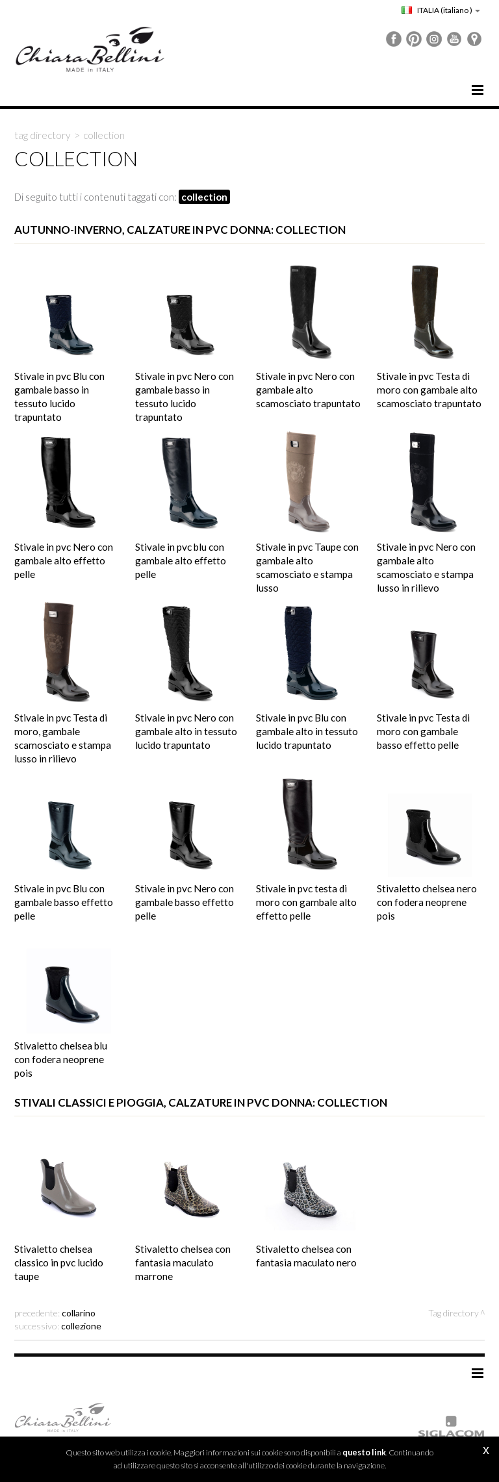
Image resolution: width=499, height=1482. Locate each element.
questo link (364, 1452)
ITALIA (441, 10)
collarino (79, 1312)
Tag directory (42, 135)
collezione (81, 1325)
